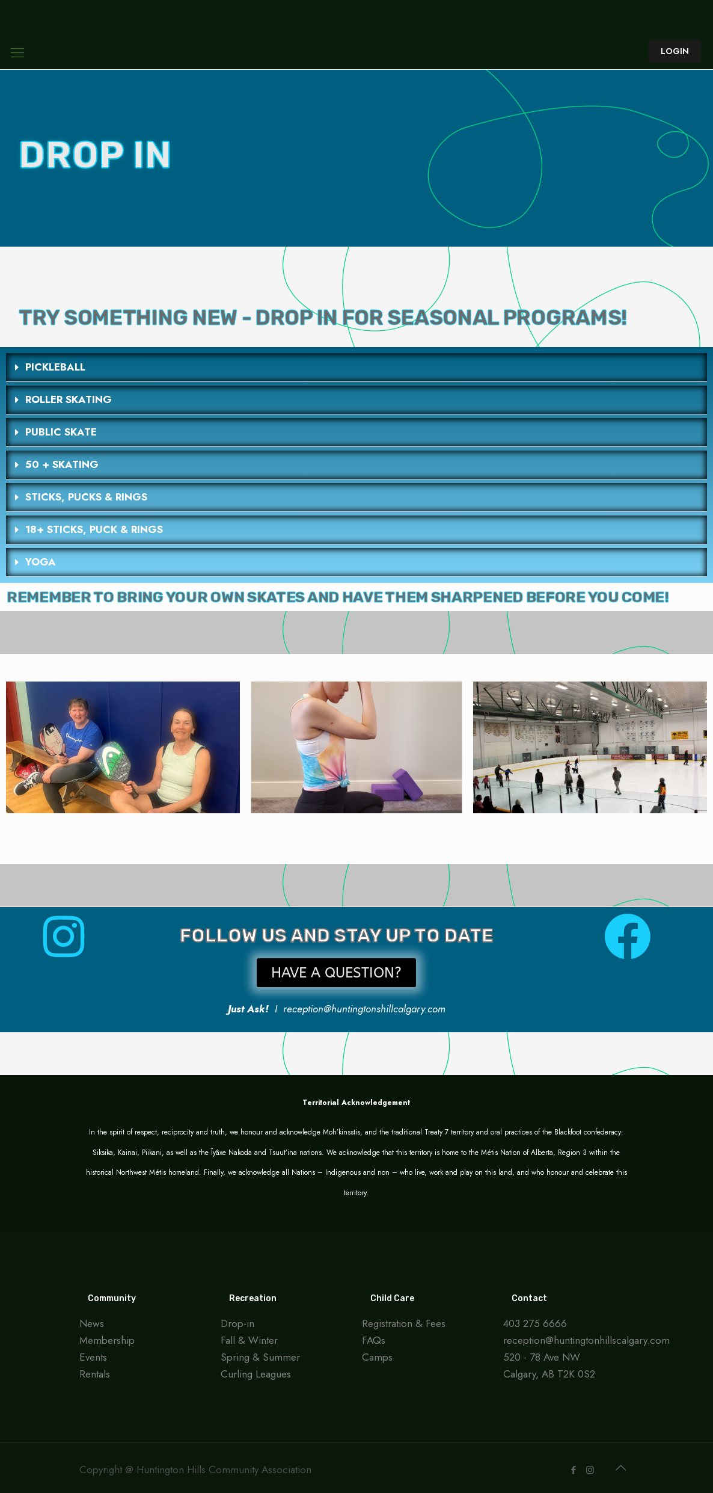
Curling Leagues (256, 1374)
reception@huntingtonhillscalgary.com (586, 1340)
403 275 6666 (535, 1323)
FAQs (373, 1340)
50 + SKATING (62, 464)
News (91, 1323)
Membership (107, 1340)
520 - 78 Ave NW (541, 1357)
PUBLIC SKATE (61, 432)
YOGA (40, 562)
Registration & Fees (403, 1323)
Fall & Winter (249, 1340)
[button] (356, 367)
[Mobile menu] (17, 52)
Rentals (94, 1374)
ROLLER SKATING (68, 399)
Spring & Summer (260, 1357)
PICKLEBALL (55, 367)
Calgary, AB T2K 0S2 (549, 1374)
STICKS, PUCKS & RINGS (86, 497)
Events (93, 1357)
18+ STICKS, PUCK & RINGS (94, 529)
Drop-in (237, 1323)
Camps (377, 1357)
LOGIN (675, 51)
